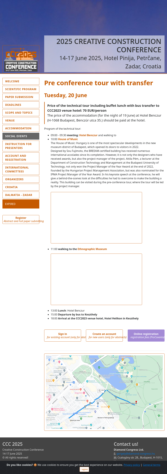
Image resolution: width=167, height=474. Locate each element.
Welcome (20, 81)
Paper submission (19, 97)
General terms (151, 465)
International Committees (17, 169)
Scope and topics (18, 112)
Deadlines (13, 105)
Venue (10, 120)
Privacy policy (132, 465)
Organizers (14, 179)
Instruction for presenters (18, 146)
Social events (16, 136)
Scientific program (21, 89)
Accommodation (18, 128)
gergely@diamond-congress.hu (136, 453)
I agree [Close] (84, 469)
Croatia (11, 187)
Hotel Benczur (88, 135)
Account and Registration (15, 157)
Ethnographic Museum (92, 249)
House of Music (68, 139)
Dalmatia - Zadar (18, 195)
